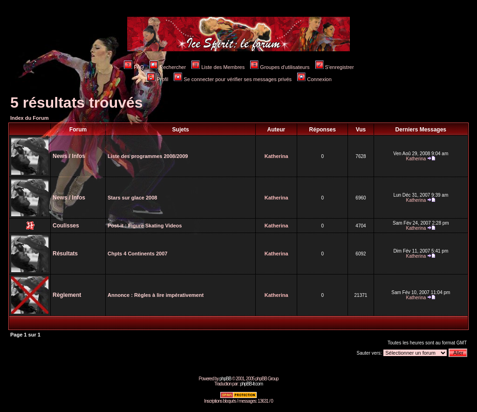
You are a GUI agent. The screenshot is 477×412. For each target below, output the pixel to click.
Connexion (314, 79)
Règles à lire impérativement (169, 295)
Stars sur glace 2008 (132, 197)
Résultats (65, 253)
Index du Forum (29, 118)
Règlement (67, 295)
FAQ (134, 67)
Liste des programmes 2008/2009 (148, 156)
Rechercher (168, 67)
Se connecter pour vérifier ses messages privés (233, 79)
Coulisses (66, 225)
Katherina (276, 156)
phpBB (225, 378)
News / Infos (69, 156)
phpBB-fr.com (251, 383)
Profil (157, 79)
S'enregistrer (334, 67)
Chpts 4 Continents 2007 (137, 253)
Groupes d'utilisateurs (279, 67)
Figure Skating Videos (155, 225)
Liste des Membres (218, 67)
